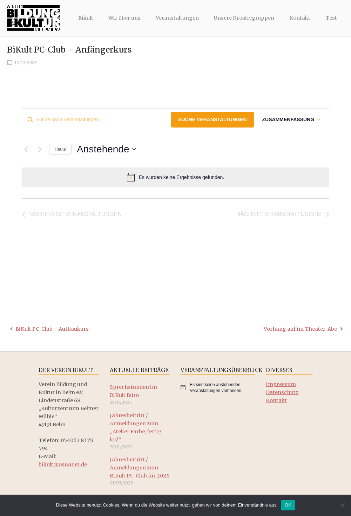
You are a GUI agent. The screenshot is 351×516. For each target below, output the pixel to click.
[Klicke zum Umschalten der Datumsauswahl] (106, 149)
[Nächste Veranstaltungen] (39, 149)
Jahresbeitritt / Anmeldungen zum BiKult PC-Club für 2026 (139, 467)
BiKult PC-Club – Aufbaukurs (52, 329)
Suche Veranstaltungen (212, 119)
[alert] (175, 177)
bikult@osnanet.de (63, 464)
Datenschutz (282, 392)
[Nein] (342, 505)
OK (288, 505)
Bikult (85, 18)
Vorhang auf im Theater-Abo (300, 329)
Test (331, 18)
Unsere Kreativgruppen (244, 18)
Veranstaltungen (177, 18)
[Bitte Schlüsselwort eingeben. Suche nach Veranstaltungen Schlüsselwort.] (96, 120)
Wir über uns (124, 18)
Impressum (281, 384)
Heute (60, 149)
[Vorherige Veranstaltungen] (26, 149)
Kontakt (299, 18)
